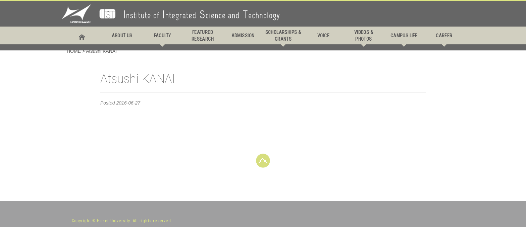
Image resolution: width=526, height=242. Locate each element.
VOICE (323, 35)
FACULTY (162, 35)
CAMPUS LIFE (404, 35)
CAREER (444, 35)
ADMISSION (243, 35)
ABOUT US (122, 35)
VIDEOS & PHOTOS (363, 36)
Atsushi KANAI (101, 51)
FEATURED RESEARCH (203, 36)
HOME (74, 51)
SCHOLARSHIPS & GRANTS (283, 36)
